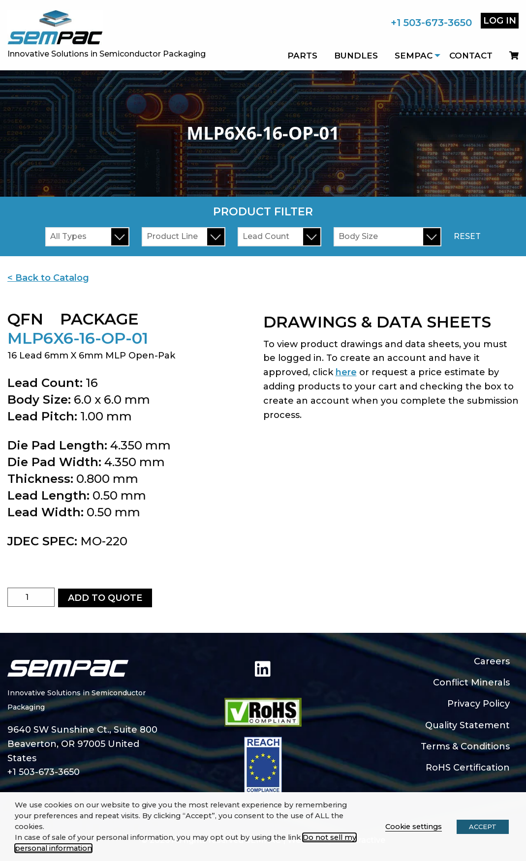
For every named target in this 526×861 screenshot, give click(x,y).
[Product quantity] (31, 597)
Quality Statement (467, 725)
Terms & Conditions (465, 746)
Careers (492, 661)
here (346, 372)
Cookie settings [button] (413, 826)
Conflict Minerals (471, 682)
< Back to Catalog (48, 277)
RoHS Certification (468, 767)
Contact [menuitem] (471, 55)
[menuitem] (510, 55)
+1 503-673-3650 (431, 23)
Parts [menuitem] (302, 55)
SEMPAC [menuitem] (414, 55)
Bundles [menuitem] (356, 55)
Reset (467, 236)
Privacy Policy (478, 703)
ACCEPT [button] (482, 827)
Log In (499, 20)
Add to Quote (105, 598)
